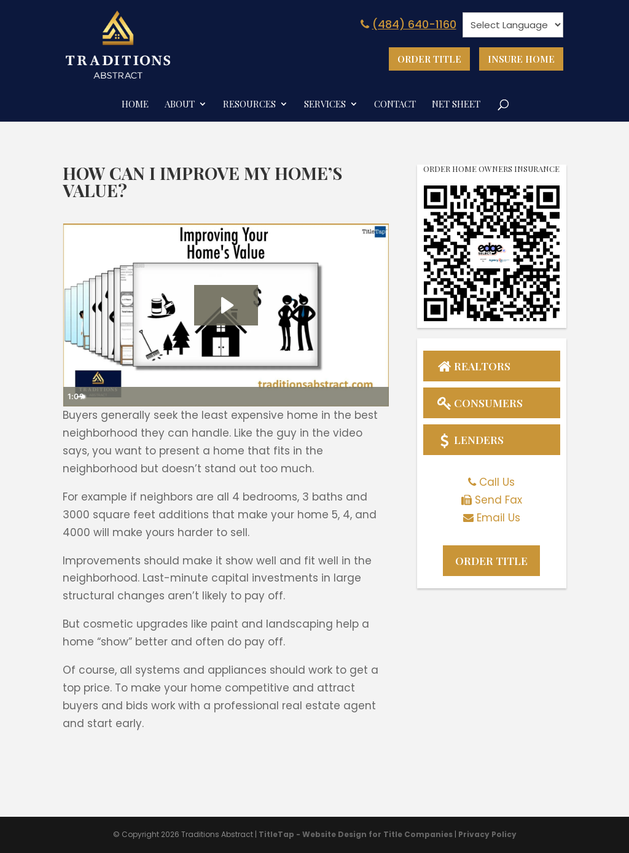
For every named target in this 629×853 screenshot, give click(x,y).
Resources (249, 104)
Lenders (470, 440)
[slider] (213, 396)
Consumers (479, 402)
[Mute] (331, 396)
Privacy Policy (487, 833)
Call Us (497, 483)
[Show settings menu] (354, 396)
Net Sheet (456, 104)
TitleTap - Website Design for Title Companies (356, 833)
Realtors (474, 365)
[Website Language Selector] (513, 24)
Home (135, 104)
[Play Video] (74, 396)
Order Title (429, 59)
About (180, 104)
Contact (395, 104)
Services (325, 104)
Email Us (498, 518)
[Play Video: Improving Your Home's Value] (226, 304)
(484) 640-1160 (406, 24)
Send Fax (498, 500)
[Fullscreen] (377, 396)
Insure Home (521, 59)
